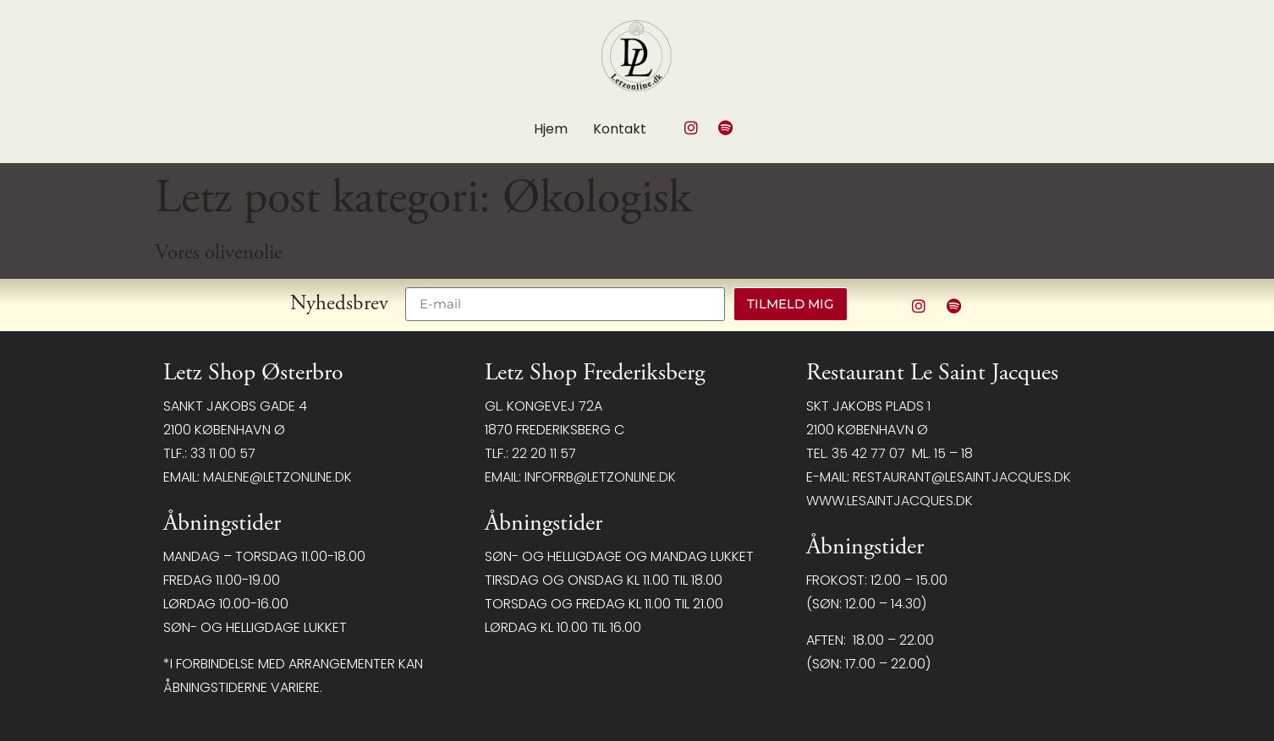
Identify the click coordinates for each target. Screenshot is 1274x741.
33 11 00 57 (222, 453)
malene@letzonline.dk (277, 477)
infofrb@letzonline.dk (600, 477)
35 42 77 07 (868, 453)
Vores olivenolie (219, 252)
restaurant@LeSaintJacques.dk (962, 477)
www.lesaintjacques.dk (889, 500)
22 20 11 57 (544, 453)
